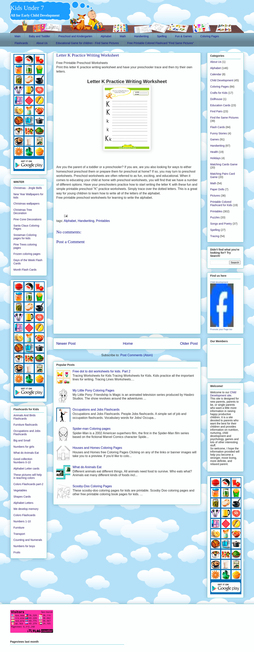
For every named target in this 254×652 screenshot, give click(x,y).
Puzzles (215, 217)
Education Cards (220, 105)
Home (128, 343)
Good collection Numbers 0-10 (22, 460)
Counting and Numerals (27, 539)
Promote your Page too (221, 329)
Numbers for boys (24, 546)
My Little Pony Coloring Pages (93, 390)
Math (123, 36)
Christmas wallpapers (26, 203)
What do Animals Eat (86, 467)
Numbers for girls (23, 446)
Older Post (189, 343)
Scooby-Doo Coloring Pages (92, 486)
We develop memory (25, 508)
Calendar (215, 74)
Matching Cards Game (223, 164)
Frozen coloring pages (27, 253)
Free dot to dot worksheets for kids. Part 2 (101, 371)
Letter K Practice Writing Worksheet (87, 55)
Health (214, 151)
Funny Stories (218, 133)
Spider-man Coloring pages (91, 428)
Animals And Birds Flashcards (24, 417)
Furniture (18, 527)
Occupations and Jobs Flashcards (95, 409)
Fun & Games (183, 36)
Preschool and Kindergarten (75, 36)
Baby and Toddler (39, 36)
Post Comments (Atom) (136, 355)
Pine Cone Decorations (27, 219)
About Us (42, 43)
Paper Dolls (217, 189)
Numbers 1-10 (22, 521)
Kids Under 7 (27, 7)
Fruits (16, 552)
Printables (103, 220)
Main (17, 36)
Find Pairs (216, 111)
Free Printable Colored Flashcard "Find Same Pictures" (160, 43)
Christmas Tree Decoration (22, 211)
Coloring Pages (209, 36)
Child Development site (223, 394)
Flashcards (21, 43)
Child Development (221, 80)
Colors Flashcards (24, 515)
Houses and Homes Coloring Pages (97, 447)
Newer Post (66, 343)
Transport (19, 533)
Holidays (215, 158)
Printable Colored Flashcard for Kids (221, 203)
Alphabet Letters (23, 502)
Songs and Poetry (221, 223)
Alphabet (106, 36)
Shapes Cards (22, 496)
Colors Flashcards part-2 (28, 484)
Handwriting (141, 36)
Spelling (162, 36)
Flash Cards (217, 127)
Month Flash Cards (24, 269)
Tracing (214, 236)
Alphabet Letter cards (26, 468)
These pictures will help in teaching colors (27, 476)
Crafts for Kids (219, 92)
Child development (219, 282)
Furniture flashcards (25, 424)
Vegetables (20, 490)
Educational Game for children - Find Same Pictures (87, 43)
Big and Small (21, 440)
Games (214, 139)
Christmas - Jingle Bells (27, 188)
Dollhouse (216, 99)
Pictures (215, 195)
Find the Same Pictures (224, 117)
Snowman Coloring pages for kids (24, 236)
